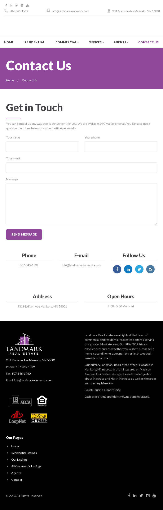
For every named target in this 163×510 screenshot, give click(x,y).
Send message (24, 234)
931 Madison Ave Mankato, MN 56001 (136, 11)
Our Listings (19, 459)
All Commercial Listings (26, 466)
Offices (95, 42)
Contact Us (148, 42)
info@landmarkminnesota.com (70, 11)
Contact (16, 479)
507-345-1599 (18, 11)
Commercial (66, 42)
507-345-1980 (21, 373)
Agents (120, 42)
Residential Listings (24, 453)
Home (9, 42)
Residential (35, 42)
